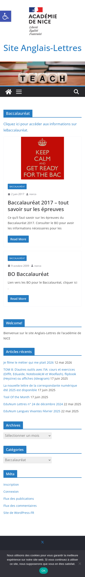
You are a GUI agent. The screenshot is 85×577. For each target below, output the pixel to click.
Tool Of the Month (16, 397)
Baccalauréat (17, 186)
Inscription (11, 484)
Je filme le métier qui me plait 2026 (28, 362)
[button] (5, 16)
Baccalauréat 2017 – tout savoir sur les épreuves (38, 206)
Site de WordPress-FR (18, 513)
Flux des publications (18, 499)
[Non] (79, 563)
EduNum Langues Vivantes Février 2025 (31, 411)
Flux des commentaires (20, 506)
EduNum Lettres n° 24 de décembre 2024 (33, 404)
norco (32, 194)
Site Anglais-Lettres (42, 48)
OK (43, 570)
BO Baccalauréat (28, 273)
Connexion (11, 492)
